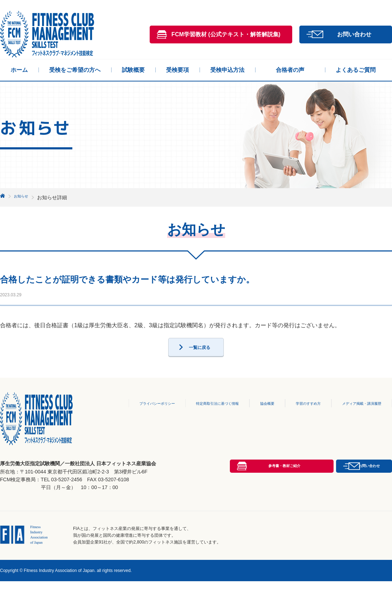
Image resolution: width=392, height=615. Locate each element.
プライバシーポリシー (130, 419)
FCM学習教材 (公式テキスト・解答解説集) (225, 34)
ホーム (19, 70)
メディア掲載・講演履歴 (357, 419)
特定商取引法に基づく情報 (200, 419)
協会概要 (255, 419)
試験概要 (133, 70)
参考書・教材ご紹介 (225, 521)
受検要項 (177, 70)
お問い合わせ (354, 34)
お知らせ (24, 197)
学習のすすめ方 (297, 419)
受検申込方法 (227, 70)
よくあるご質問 (356, 70)
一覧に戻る (199, 360)
